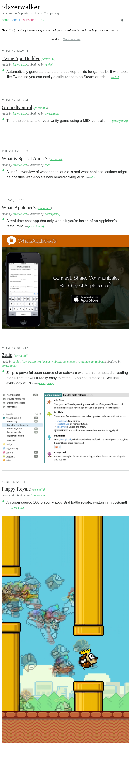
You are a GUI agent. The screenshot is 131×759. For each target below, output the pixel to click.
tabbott (99, 361)
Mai (47, 165)
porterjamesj (52, 113)
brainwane (43, 361)
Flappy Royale (16, 489)
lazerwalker (20, 64)
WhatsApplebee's (19, 207)
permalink (48, 59)
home (5, 20)
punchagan (69, 361)
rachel (49, 64)
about (16, 20)
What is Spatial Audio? (24, 158)
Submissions (71, 39)
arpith (16, 361)
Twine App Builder (21, 58)
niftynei (56, 361)
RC (41, 20)
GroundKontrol (17, 107)
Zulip (7, 355)
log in (122, 20)
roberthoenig (86, 361)
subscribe (29, 20)
